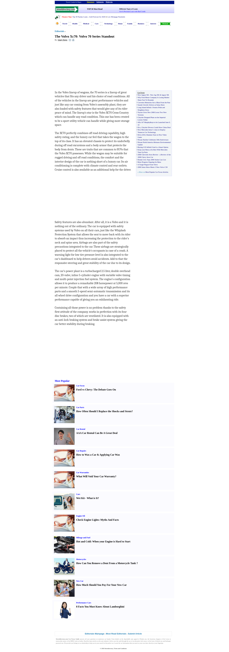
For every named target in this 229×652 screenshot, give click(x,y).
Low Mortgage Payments (116, 17)
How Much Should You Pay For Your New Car (101, 585)
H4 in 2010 (142, 135)
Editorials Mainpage (94, 634)
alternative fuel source (140, 641)
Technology (108, 24)
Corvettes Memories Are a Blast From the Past (154, 102)
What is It (92, 498)
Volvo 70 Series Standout (96, 36)
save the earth (118, 641)
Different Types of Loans (128, 9)
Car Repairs (81, 451)
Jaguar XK (165, 95)
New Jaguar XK (143, 95)
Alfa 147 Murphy (144, 122)
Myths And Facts (109, 519)
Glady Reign (62, 40)
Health (74, 24)
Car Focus (80, 386)
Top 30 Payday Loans (80, 17)
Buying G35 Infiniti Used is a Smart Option (153, 147)
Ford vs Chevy (84, 389)
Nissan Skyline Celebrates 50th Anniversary (153, 140)
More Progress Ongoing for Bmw (149, 162)
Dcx (139, 127)
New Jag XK (154, 95)
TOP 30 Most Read (94, 9)
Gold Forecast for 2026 (97, 17)
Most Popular (62, 381)
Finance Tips (66, 17)
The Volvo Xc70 (66, 36)
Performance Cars (83, 603)
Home (120, 24)
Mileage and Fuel (83, 538)
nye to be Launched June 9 (160, 122)
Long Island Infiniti (144, 107)
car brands (107, 639)
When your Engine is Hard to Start (111, 541)
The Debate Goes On (104, 389)
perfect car (111, 643)
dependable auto (128, 639)
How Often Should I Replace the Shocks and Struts (104, 411)
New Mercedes (143, 130)
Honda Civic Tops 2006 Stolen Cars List (152, 160)
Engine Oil (80, 516)
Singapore (90, 2)
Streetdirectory (109, 648)
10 (138, 125)
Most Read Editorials (116, 634)
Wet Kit (80, 498)
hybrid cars (159, 641)
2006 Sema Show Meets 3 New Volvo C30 (152, 167)
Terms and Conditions (120, 648)
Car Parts (80, 407)
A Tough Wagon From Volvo (148, 165)
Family (130, 24)
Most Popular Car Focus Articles (156, 172)
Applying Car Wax (110, 454)
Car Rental (80, 429)
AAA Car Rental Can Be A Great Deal (96, 433)
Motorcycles (81, 559)
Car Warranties (82, 472)
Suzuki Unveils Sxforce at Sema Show (151, 105)
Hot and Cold (83, 541)
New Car (79, 581)
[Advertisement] (80, 67)
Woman (165, 24)
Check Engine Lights (87, 519)
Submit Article (135, 634)
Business (141, 24)
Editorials (59, 31)
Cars (97, 24)
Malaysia (109, 2)
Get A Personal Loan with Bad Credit (132, 11)
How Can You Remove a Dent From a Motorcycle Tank (106, 563)
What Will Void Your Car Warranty (95, 476)
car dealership (84, 643)
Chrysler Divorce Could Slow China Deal (156, 127)
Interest (153, 24)
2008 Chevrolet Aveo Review (148, 155)
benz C (151, 130)
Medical (86, 24)
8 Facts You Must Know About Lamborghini (100, 606)
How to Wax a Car (86, 454)
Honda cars (143, 639)
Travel (64, 24)
